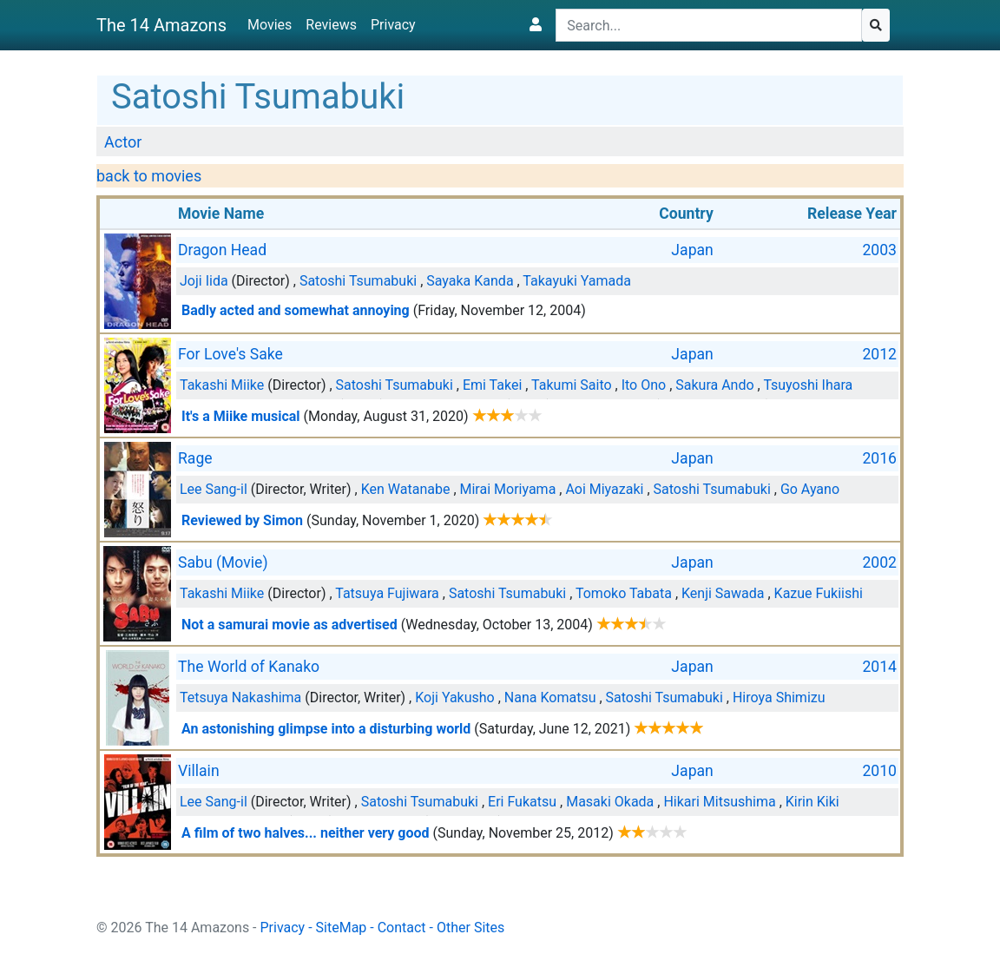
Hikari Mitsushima (719, 801)
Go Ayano (809, 489)
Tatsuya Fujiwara (387, 593)
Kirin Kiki (812, 801)
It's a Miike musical (240, 416)
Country (686, 213)
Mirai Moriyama (508, 489)
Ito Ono (644, 385)
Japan (692, 250)
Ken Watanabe (406, 489)
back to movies (148, 176)
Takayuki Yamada (577, 281)
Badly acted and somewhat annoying (295, 310)
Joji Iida (204, 281)
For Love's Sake (230, 354)
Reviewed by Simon (242, 520)
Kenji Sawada (723, 593)
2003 (879, 250)
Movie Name (221, 213)
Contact (402, 927)
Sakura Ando (714, 385)
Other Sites (470, 927)
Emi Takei (492, 385)
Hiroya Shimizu (779, 697)
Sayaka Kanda (469, 281)
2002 (879, 562)
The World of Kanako (248, 666)
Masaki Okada (610, 801)
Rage (195, 458)
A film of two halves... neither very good (305, 833)
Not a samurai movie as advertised (289, 624)
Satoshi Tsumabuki (358, 281)
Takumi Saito (571, 385)
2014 (879, 666)
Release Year (852, 213)
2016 (879, 458)
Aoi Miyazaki (604, 489)
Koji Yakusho (455, 697)
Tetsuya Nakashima (240, 697)
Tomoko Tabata (624, 593)
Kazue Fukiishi (818, 593)
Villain (199, 771)
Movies (269, 24)
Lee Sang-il (213, 489)
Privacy (393, 24)
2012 (879, 354)
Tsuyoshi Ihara (807, 385)
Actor (122, 142)
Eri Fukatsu (522, 801)
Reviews (331, 24)
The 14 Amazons (161, 25)
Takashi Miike (222, 385)
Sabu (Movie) (223, 562)
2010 (879, 771)
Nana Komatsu (550, 697)
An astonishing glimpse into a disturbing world (325, 728)
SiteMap (341, 927)
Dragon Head (222, 250)
